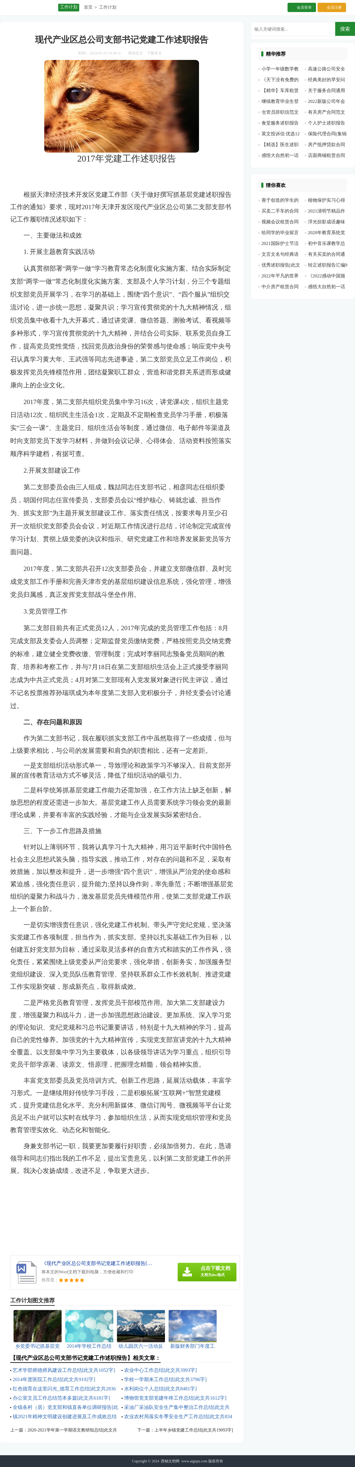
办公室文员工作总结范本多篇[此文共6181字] (61, 1398)
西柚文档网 (170, 1461)
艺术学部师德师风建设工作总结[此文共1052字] (64, 1370)
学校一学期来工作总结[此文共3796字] (165, 1379)
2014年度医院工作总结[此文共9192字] (54, 1379)
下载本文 (154, 53)
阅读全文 (135, 53)
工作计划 (107, 7)
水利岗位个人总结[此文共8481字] (160, 1388)
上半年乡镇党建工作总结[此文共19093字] (193, 1430)
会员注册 (334, 7)
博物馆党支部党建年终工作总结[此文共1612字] (175, 1398)
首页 (88, 7)
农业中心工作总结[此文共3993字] (160, 1370)
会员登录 (304, 7)
